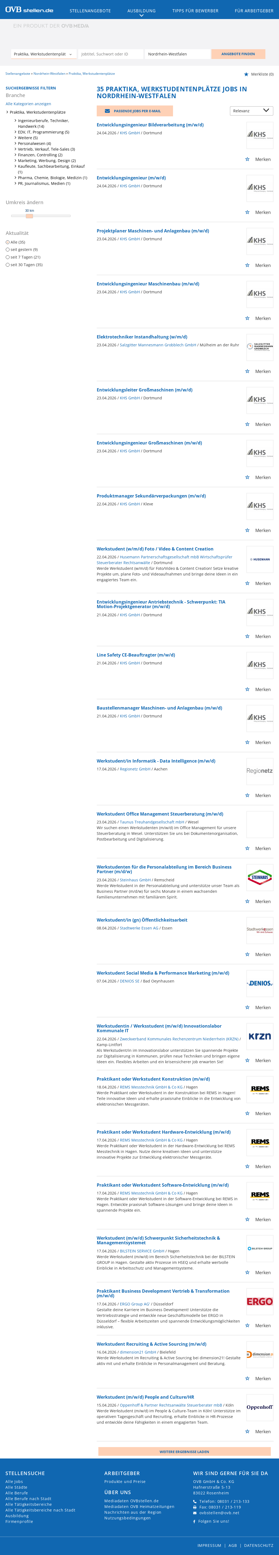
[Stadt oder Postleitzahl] (177, 54)
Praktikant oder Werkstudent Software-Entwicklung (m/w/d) (163, 1185)
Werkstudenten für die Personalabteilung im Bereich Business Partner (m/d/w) (164, 869)
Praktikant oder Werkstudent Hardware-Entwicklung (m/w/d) (164, 1132)
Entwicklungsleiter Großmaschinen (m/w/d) (144, 390)
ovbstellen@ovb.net (219, 1512)
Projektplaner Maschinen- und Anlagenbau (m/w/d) (153, 231)
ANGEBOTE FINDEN (238, 53)
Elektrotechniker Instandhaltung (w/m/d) (142, 337)
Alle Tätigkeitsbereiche (28, 1504)
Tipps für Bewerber (195, 10)
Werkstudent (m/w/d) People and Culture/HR (145, 1397)
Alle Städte (16, 1487)
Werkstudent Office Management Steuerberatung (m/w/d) (160, 814)
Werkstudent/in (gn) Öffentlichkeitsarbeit (142, 920)
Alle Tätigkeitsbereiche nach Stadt (40, 1510)
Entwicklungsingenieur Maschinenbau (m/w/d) (148, 284)
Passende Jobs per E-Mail (137, 110)
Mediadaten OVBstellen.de (131, 1500)
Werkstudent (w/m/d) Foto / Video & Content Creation (155, 549)
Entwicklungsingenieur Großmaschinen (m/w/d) (149, 443)
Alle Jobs (14, 1481)
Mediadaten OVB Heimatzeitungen (139, 1506)
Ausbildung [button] (142, 10)
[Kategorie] (38, 54)
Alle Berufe (16, 1492)
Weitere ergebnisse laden (184, 1451)
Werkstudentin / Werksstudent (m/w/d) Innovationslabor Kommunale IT (159, 1028)
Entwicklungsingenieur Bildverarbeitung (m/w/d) (150, 125)
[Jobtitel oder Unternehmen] (111, 54)
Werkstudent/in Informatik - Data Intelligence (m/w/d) (156, 761)
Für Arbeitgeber (254, 10)
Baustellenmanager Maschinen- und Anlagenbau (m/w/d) (159, 708)
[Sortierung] (246, 111)
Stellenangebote (90, 10)
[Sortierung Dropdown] (267, 111)
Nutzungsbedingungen (127, 1517)
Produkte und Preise (125, 1481)
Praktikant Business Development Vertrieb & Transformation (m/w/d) (163, 1293)
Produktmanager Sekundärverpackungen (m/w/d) (151, 496)
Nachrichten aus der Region (133, 1512)
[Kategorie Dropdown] (71, 54)
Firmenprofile (19, 1521)
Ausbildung (17, 1515)
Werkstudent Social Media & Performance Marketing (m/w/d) (163, 973)
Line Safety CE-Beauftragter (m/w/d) (136, 655)
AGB (233, 1545)
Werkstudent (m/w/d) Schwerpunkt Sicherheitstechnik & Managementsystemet (158, 1240)
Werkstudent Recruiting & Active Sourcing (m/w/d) (151, 1344)
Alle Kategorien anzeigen (28, 103)
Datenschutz (259, 1545)
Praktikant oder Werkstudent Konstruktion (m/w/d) (153, 1079)
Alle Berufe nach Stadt (28, 1498)
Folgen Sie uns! (213, 1521)
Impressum (210, 1545)
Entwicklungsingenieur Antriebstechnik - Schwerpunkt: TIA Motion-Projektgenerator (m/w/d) (161, 604)
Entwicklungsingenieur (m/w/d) (131, 178)
